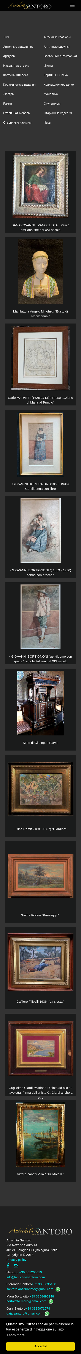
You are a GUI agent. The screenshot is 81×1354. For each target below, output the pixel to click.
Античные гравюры (57, 37)
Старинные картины (17, 122)
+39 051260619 (30, 1272)
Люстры (8, 94)
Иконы (48, 65)
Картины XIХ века (15, 75)
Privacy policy (16, 1259)
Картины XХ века (56, 75)
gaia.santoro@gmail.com (24, 1313)
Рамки (7, 103)
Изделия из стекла (16, 65)
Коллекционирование (59, 84)
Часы (47, 122)
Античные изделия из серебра (18, 48)
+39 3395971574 (37, 1308)
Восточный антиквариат (60, 56)
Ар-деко (8, 56)
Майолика (51, 94)
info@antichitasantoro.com (25, 1277)
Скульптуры (52, 103)
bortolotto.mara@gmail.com (26, 1301)
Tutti (6, 37)
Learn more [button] (16, 1335)
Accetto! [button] (40, 1346)
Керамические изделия (19, 84)
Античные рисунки (57, 46)
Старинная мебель (16, 113)
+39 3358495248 (42, 1296)
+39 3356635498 (44, 1284)
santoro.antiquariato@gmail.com (29, 1289)
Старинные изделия (58, 113)
